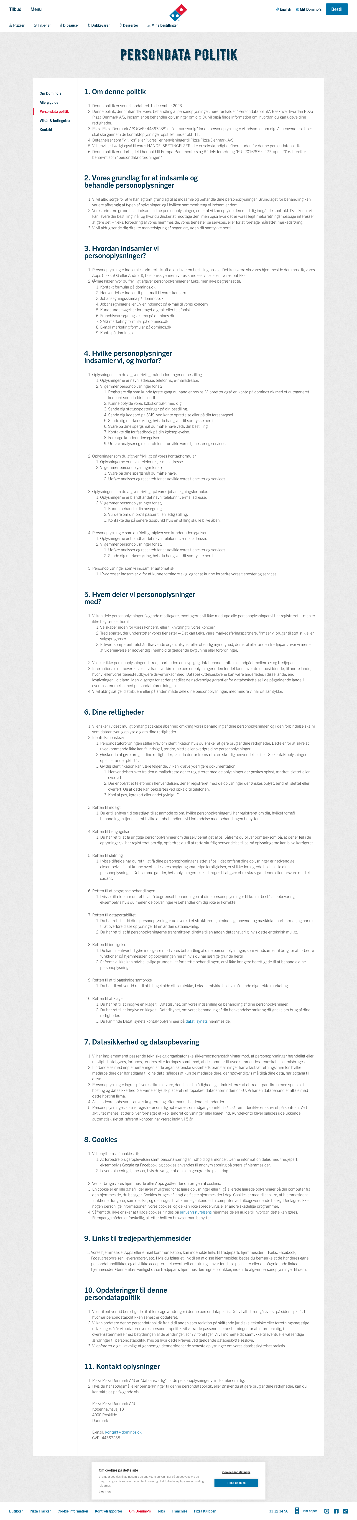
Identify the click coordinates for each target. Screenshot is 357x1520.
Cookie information (73, 1511)
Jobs (161, 1511)
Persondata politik (54, 111)
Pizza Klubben (205, 1511)
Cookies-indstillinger (236, 1472)
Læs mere (105, 1491)
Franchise (179, 1511)
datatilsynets (197, 1021)
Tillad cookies (236, 1483)
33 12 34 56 (278, 1511)
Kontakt (46, 129)
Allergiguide (49, 102)
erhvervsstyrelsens (196, 1211)
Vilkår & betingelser (55, 120)
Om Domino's (50, 93)
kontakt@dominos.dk (123, 1431)
